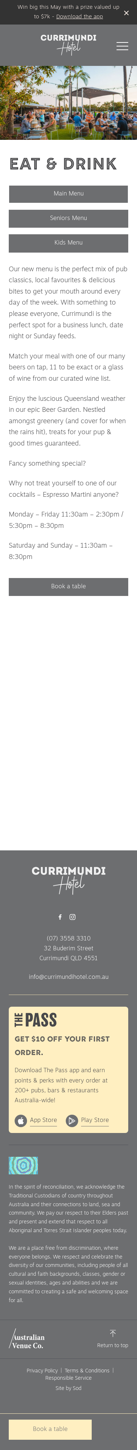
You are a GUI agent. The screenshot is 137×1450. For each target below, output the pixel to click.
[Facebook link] (60, 917)
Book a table (68, 587)
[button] (122, 48)
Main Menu (69, 194)
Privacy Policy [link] (42, 1371)
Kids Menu (68, 243)
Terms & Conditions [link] (87, 1371)
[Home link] (68, 45)
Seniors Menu (68, 218)
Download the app (79, 17)
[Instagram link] (72, 917)
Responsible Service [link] (68, 1378)
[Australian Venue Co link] (27, 1338)
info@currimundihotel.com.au (69, 977)
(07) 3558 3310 (69, 939)
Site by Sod (68, 1388)
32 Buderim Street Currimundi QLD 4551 (68, 954)
